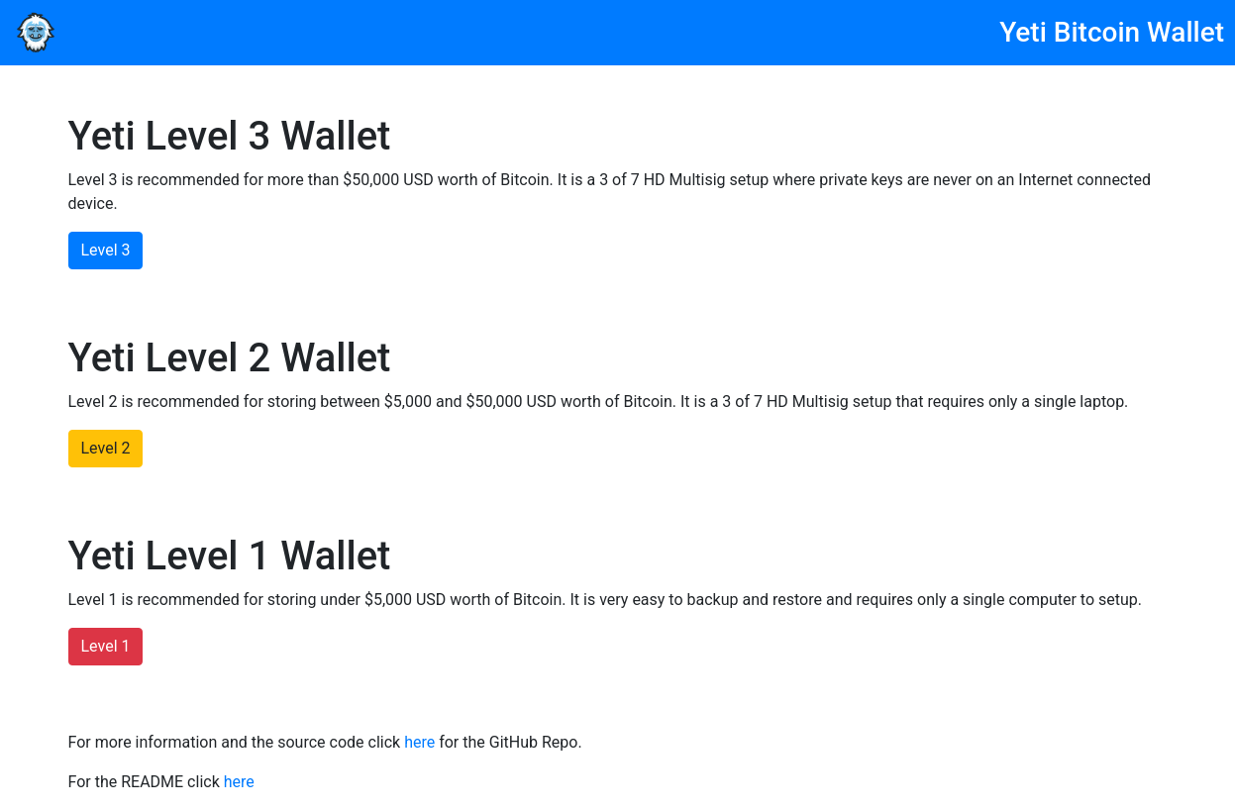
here (419, 742)
